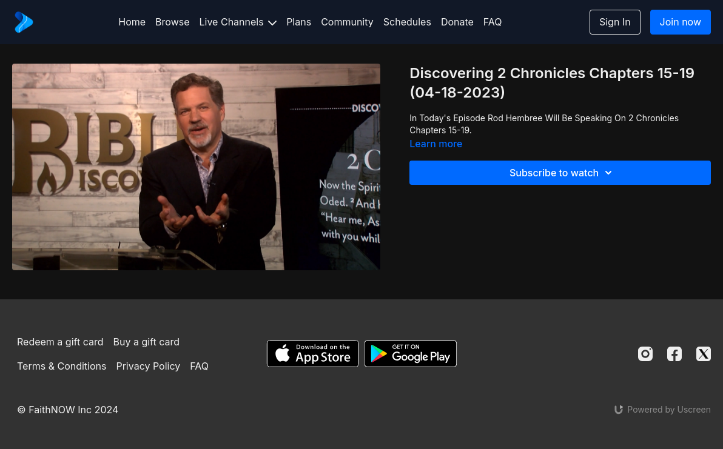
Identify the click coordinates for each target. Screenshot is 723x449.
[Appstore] (312, 353)
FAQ (492, 22)
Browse (172, 22)
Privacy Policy (148, 366)
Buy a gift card (146, 342)
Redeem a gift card (60, 342)
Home (132, 22)
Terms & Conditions (61, 366)
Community (347, 22)
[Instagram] (645, 354)
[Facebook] (674, 354)
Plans (298, 22)
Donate (457, 22)
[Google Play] (410, 353)
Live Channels (238, 22)
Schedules (407, 22)
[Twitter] (703, 354)
